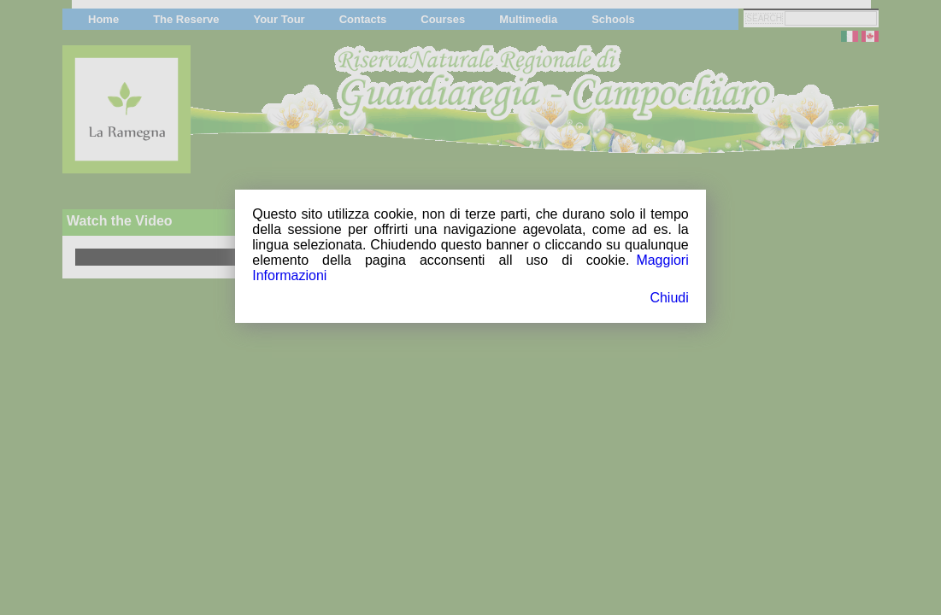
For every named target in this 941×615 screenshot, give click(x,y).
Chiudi (669, 297)
